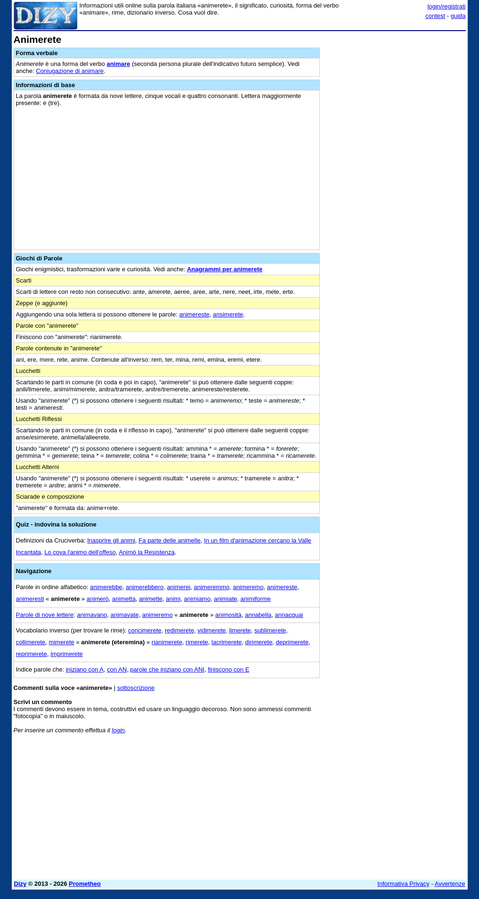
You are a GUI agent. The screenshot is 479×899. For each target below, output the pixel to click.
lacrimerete (226, 642)
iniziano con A (85, 669)
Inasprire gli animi (111, 540)
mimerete (61, 642)
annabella (258, 614)
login (118, 730)
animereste (194, 314)
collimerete (31, 642)
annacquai (289, 614)
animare (118, 63)
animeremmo (211, 587)
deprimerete (292, 642)
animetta (124, 598)
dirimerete (259, 642)
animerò (98, 598)
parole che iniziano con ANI (167, 669)
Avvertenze (450, 883)
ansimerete (228, 314)
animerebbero (144, 587)
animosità (228, 614)
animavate (124, 614)
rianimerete (167, 642)
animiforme (256, 598)
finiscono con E (228, 669)
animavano (92, 614)
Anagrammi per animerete (224, 269)
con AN (117, 669)
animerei (178, 587)
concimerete (145, 630)
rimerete (197, 642)
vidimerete (211, 630)
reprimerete (31, 653)
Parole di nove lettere (45, 614)
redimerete (179, 630)
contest (435, 15)
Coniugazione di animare (70, 70)
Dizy (20, 883)
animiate (225, 598)
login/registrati (447, 6)
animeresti (30, 598)
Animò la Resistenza (147, 552)
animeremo (248, 587)
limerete (240, 630)
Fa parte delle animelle (169, 540)
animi (173, 598)
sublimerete (270, 630)
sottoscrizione (135, 687)
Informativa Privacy (403, 883)
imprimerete (66, 653)
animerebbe (106, 587)
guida (458, 15)
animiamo (197, 598)
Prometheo (85, 883)
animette (150, 598)
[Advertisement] (395, 93)
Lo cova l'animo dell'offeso (79, 552)
